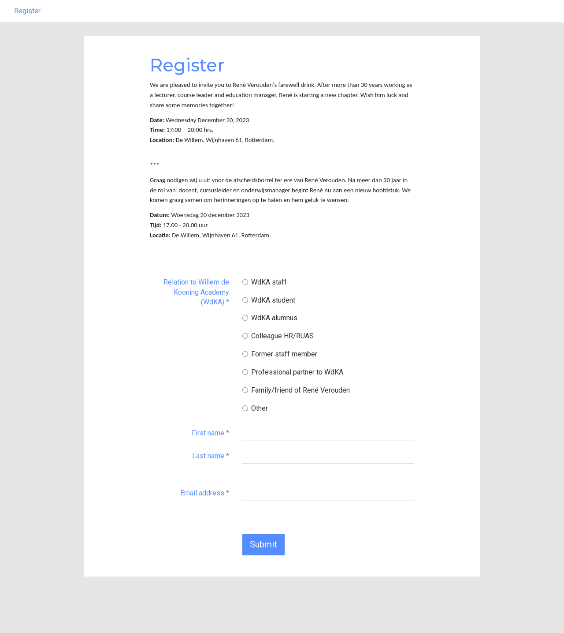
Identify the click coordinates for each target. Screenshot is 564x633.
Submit (263, 566)
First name (210, 455)
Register (27, 33)
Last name (210, 478)
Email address (204, 515)
